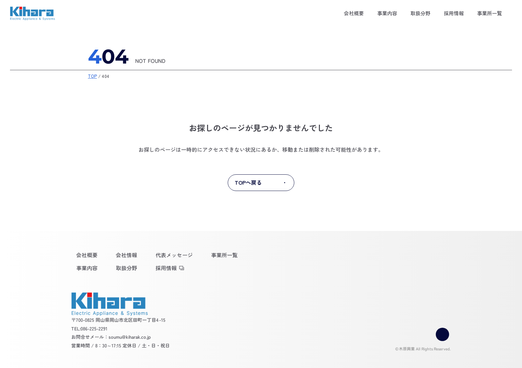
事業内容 (387, 13)
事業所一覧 (489, 13)
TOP (92, 76)
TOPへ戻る (261, 182)
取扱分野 (420, 13)
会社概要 (354, 13)
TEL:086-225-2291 (89, 328)
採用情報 (454, 13)
